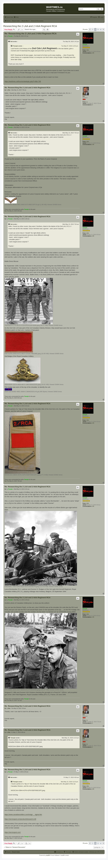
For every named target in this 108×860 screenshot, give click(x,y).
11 (87, 102)
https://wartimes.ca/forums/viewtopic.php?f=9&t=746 (23, 81)
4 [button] (100, 29)
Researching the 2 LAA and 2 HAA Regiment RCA (30, 26)
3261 (87, 50)
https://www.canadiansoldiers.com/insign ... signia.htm (23, 814)
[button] (90, 29)
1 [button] (92, 29)
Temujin (85, 44)
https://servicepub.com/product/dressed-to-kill (20, 819)
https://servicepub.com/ (13, 832)
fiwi (11, 41)
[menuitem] (16, 17)
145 (93, 53)
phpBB (48, 855)
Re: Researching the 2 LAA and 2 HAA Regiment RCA (30, 33)
